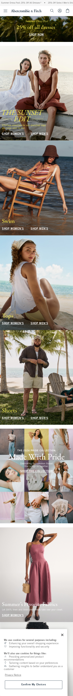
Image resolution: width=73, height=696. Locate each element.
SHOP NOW (36, 35)
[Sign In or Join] (61, 10)
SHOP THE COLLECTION (36, 471)
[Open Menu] (4, 11)
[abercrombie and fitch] (26, 10)
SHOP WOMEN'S (13, 134)
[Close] (62, 635)
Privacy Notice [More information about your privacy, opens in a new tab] (13, 675)
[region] (33, 662)
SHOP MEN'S (39, 134)
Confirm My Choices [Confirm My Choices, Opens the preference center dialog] (33, 684)
